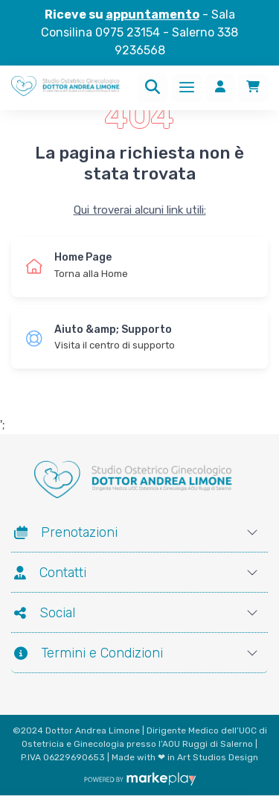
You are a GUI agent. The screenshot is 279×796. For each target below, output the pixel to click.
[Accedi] (220, 88)
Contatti (50, 572)
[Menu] (186, 88)
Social (44, 613)
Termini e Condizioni (88, 653)
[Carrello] (253, 88)
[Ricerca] (152, 88)
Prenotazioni (66, 532)
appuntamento (152, 14)
